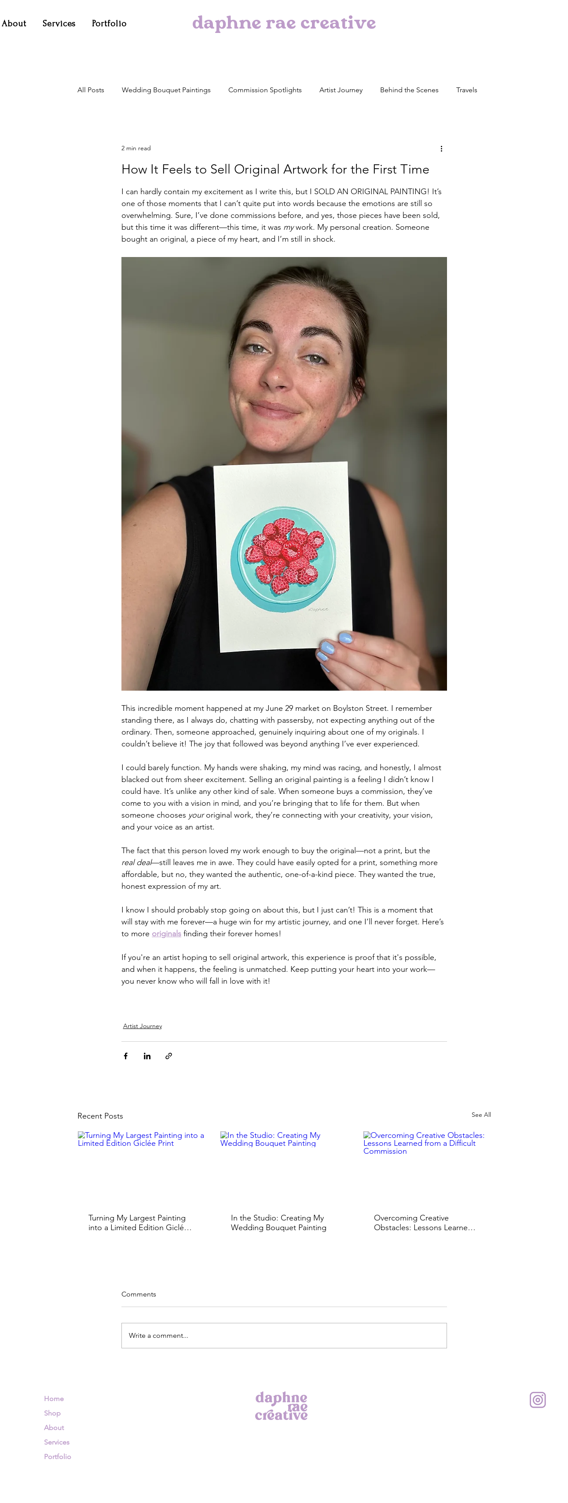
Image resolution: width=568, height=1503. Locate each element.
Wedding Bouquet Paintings (166, 90)
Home (54, 1398)
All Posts (90, 90)
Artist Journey (341, 90)
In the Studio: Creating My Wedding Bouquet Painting (278, 1222)
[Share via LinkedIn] (147, 1056)
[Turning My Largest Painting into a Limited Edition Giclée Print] (141, 1166)
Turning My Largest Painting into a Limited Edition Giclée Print (138, 1222)
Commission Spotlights (265, 90)
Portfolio (57, 1456)
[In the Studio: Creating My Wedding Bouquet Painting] (284, 1166)
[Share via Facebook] (125, 1056)
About (54, 1427)
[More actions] (441, 148)
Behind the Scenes (409, 90)
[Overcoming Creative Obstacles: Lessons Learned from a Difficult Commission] (427, 1166)
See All (481, 1115)
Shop (52, 1413)
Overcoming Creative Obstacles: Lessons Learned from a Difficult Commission (423, 1222)
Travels (466, 90)
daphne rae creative (284, 24)
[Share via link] (169, 1056)
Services (57, 1442)
